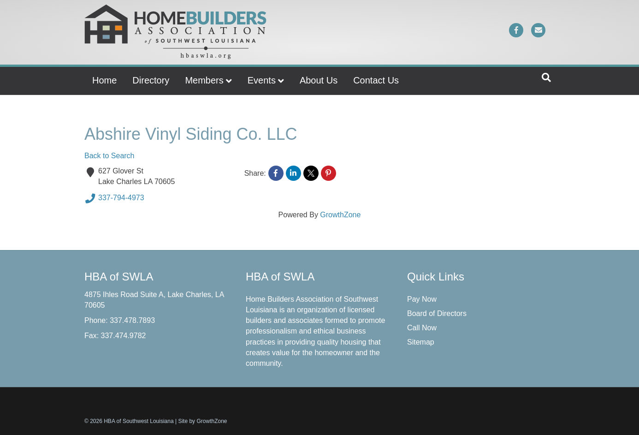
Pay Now (422, 299)
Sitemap (420, 342)
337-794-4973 (114, 198)
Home (104, 80)
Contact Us (376, 80)
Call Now (422, 328)
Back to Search (109, 156)
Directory (150, 80)
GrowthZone (340, 215)
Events (262, 80)
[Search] (546, 77)
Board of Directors (437, 313)
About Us (318, 80)
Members (204, 80)
